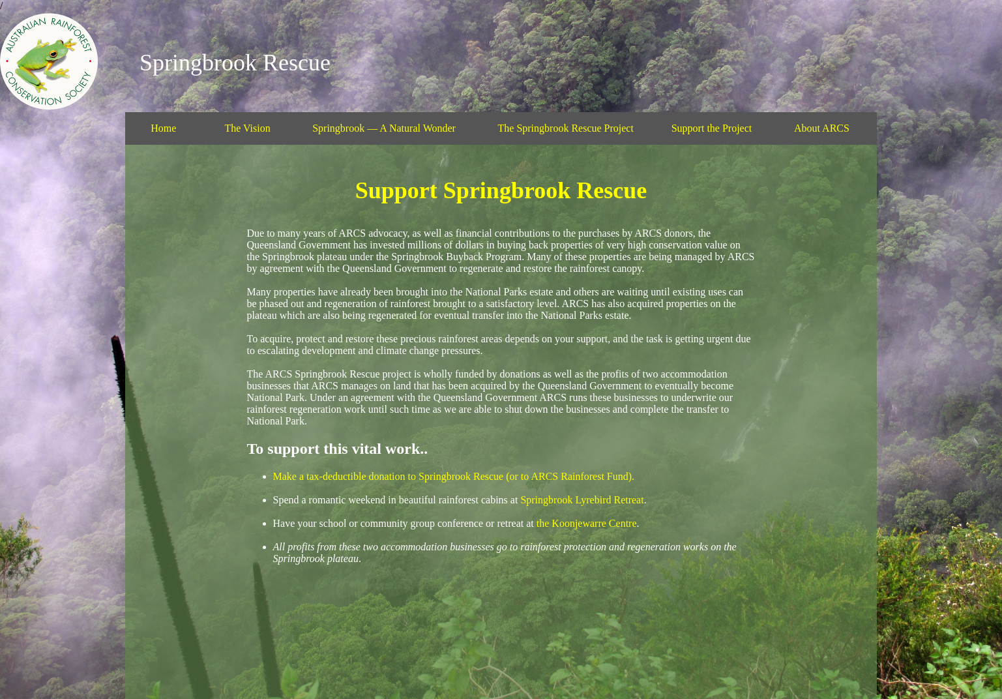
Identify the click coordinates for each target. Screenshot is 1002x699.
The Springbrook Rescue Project (566, 128)
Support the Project (711, 128)
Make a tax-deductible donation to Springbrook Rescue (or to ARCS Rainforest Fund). (454, 476)
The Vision (247, 128)
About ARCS (821, 128)
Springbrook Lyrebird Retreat (581, 499)
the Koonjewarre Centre (587, 523)
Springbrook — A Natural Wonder (384, 128)
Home (163, 128)
